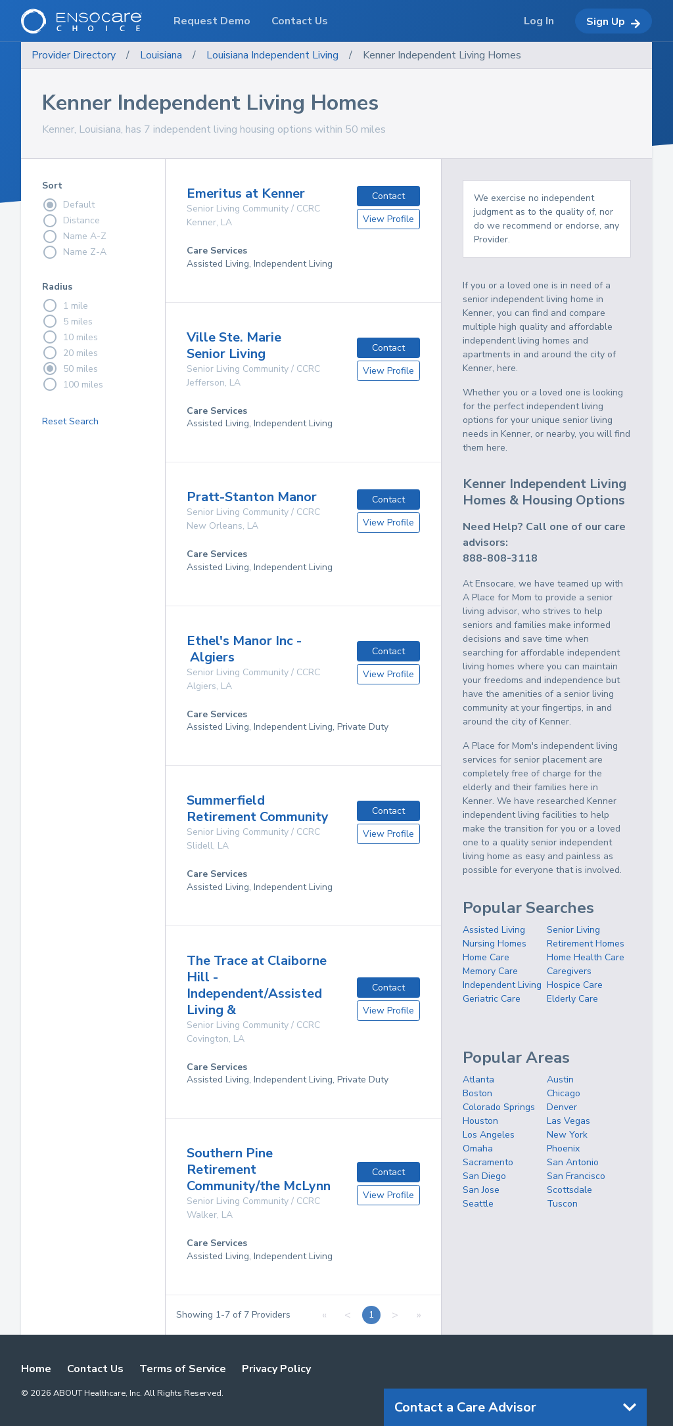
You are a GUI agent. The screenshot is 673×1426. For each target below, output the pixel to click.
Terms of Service (182, 1369)
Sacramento (488, 1162)
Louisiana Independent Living (272, 55)
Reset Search (70, 421)
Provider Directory (74, 55)
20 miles (70, 353)
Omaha (478, 1148)
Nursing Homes (494, 943)
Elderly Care (572, 998)
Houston (480, 1121)
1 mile (65, 305)
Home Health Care (585, 957)
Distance (71, 221)
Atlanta (478, 1079)
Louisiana (161, 55)
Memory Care (490, 971)
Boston (477, 1093)
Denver (562, 1107)
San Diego (484, 1176)
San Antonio (573, 1162)
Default (68, 205)
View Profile (388, 219)
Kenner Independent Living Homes (442, 55)
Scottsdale (569, 1190)
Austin (560, 1079)
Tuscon (562, 1203)
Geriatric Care (492, 998)
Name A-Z (74, 236)
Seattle (478, 1203)
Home (36, 1369)
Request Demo (212, 21)
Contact (388, 196)
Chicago (563, 1093)
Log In (539, 21)
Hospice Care (575, 985)
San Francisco (576, 1176)
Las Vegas (568, 1121)
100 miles (72, 384)
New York (567, 1134)
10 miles (70, 337)
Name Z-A (74, 252)
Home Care (486, 957)
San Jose (481, 1190)
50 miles (70, 368)
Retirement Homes (585, 943)
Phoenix (563, 1148)
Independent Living (502, 985)
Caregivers (569, 971)
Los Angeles (489, 1134)
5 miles (67, 321)
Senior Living (573, 930)
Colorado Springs (499, 1107)
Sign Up (613, 21)
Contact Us (95, 1369)
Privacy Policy (276, 1369)
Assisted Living (494, 930)
